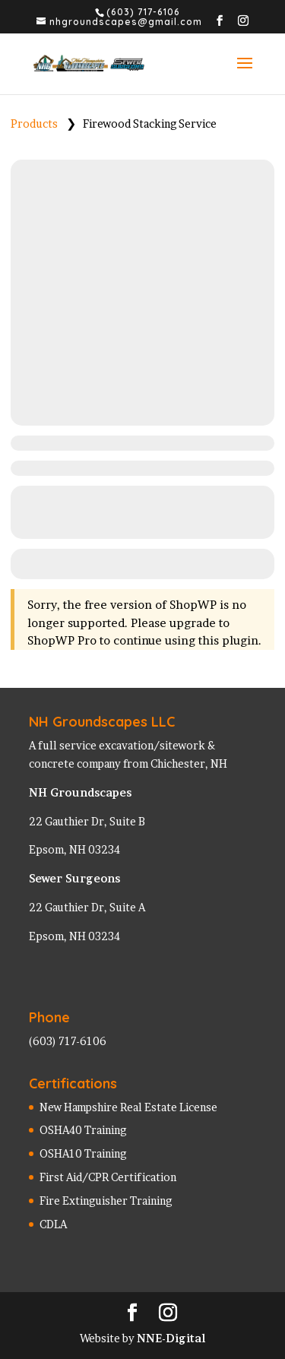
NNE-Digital (171, 1338)
